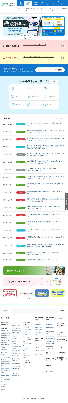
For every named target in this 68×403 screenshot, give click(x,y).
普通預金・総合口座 (5, 333)
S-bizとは (37, 347)
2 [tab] (29, 298)
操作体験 (25, 332)
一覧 (60, 118)
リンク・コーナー (50, 348)
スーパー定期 (4, 352)
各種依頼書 (25, 348)
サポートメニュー (39, 345)
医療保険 (14, 343)
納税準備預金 (4, 349)
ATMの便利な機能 (16, 363)
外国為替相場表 (64, 9)
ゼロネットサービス (16, 366)
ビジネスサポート (21, 9)
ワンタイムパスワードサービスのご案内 (27, 339)
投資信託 (3, 389)
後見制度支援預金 (5, 344)
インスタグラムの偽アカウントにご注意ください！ (38, 57)
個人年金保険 (15, 338)
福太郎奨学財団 (49, 346)
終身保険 (14, 341)
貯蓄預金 (3, 347)
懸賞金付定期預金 (5, 368)
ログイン (25, 327)
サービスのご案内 (27, 329)
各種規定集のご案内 (50, 341)
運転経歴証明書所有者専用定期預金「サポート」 (5, 363)
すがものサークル (50, 343)
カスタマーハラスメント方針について (34, 45)
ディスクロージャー (50, 336)
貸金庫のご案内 (15, 355)
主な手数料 (53, 9)
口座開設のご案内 (5, 330)
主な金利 (58, 9)
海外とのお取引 (36, 9)
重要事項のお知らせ (50, 324)
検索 (57, 4)
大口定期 (3, 354)
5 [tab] (34, 298)
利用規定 (25, 334)
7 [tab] (38, 298)
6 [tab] (36, 298)
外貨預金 (3, 386)
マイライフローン (16, 328)
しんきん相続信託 (16, 350)
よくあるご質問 (38, 354)
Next (64, 46)
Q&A (24, 350)
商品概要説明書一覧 (50, 338)
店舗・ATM (54, 4)
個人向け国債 (4, 384)
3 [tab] (31, 298)
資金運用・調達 (29, 9)
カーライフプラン (16, 325)
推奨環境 (25, 353)
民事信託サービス (16, 353)
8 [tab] (40, 298)
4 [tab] (33, 298)
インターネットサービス (46, 9)
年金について (15, 373)
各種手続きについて (16, 375)
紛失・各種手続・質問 (63, 4)
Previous (61, 46)
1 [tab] (27, 298)
